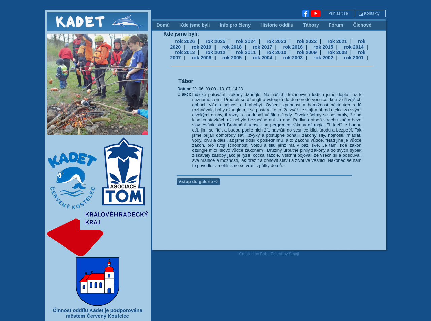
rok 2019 (201, 47)
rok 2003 (293, 57)
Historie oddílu (276, 25)
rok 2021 (337, 41)
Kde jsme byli (194, 25)
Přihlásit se (338, 13)
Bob (263, 254)
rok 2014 (353, 47)
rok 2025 (215, 41)
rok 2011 (246, 52)
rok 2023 (276, 41)
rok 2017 (262, 47)
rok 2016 (293, 47)
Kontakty (369, 13)
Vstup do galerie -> (198, 181)
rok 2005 (232, 57)
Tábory (311, 25)
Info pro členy (235, 25)
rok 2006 (201, 57)
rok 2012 (215, 52)
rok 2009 (307, 52)
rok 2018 (232, 47)
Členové (362, 25)
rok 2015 (323, 47)
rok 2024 (246, 41)
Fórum (336, 25)
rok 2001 (353, 57)
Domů (163, 25)
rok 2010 (276, 52)
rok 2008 (337, 52)
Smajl (294, 254)
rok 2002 (323, 57)
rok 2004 (262, 57)
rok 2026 (185, 41)
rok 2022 (307, 41)
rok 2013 (185, 52)
